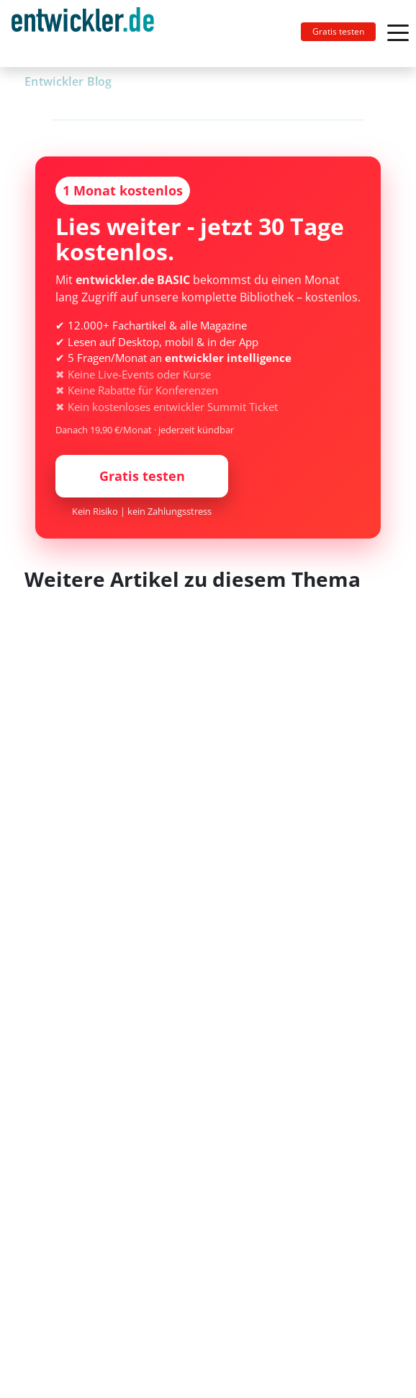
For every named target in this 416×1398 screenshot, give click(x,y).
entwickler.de (83, 36)
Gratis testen (338, 31)
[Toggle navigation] (88, 33)
